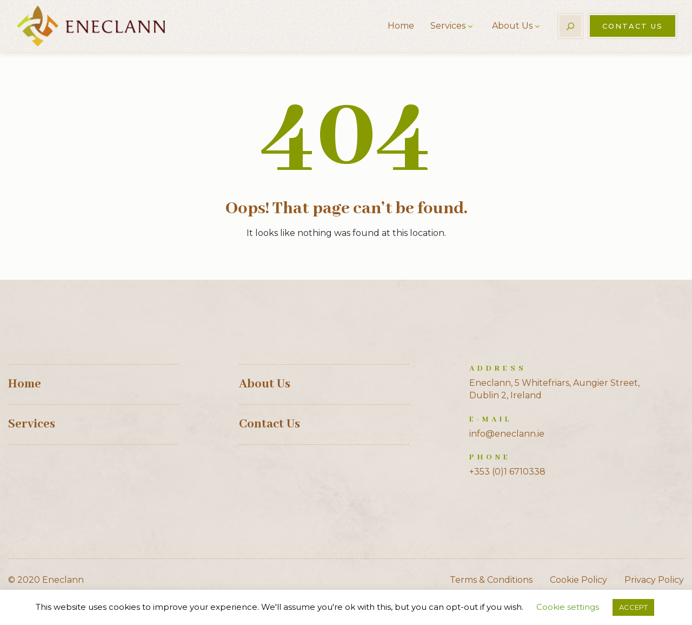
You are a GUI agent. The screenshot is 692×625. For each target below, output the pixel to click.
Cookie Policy (578, 580)
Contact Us (632, 26)
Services (447, 26)
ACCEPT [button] (633, 607)
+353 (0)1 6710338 (507, 471)
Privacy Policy (654, 580)
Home (401, 26)
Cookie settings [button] (567, 607)
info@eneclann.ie (506, 434)
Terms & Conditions (491, 580)
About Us (512, 26)
